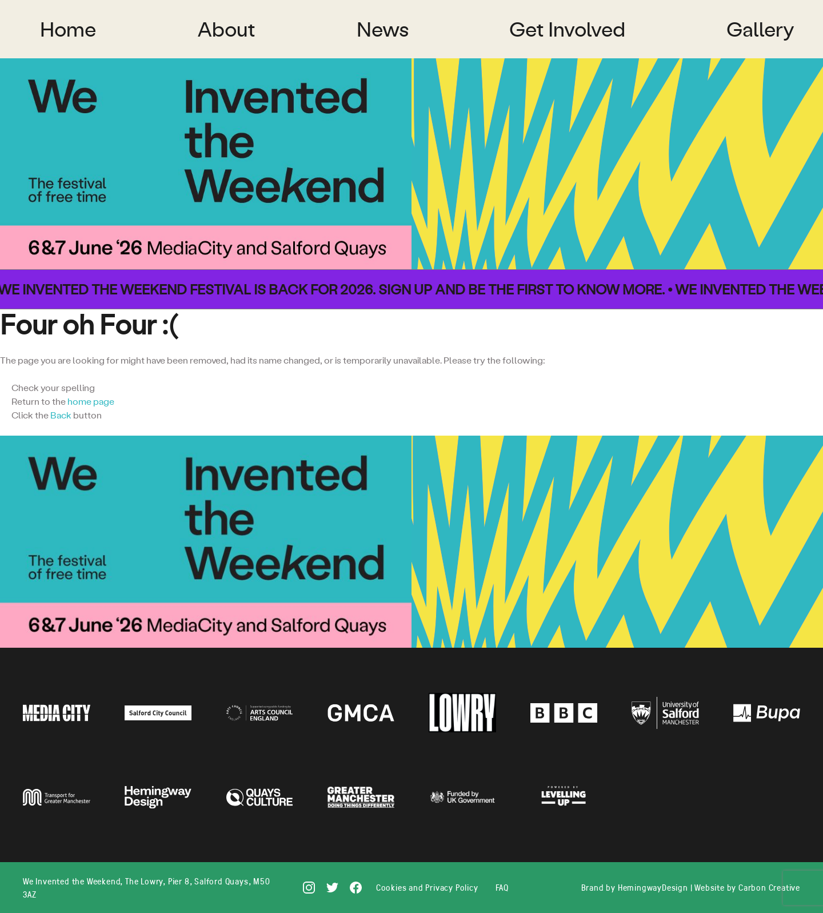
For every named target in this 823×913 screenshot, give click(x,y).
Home (68, 29)
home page (90, 401)
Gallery (760, 29)
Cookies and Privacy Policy (427, 887)
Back (60, 415)
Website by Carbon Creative (747, 887)
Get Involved (567, 29)
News (383, 29)
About (226, 29)
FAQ (502, 887)
